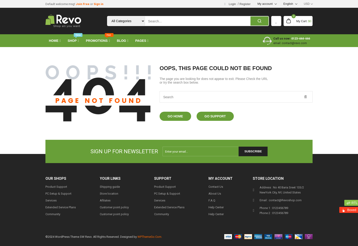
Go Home (175, 116)
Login (232, 4)
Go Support (215, 116)
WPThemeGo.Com (149, 236)
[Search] (259, 21)
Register (245, 4)
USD (307, 3)
